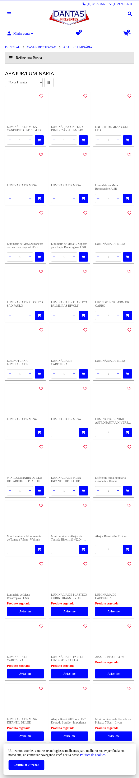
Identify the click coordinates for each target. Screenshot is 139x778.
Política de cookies (92, 755)
